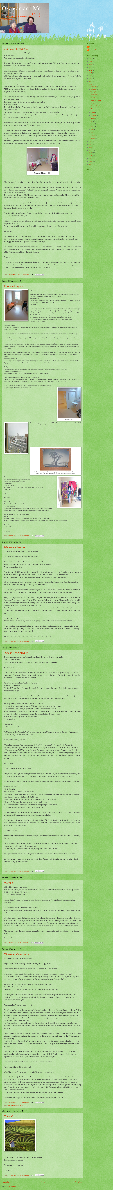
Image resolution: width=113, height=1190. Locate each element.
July (92, 121)
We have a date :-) (14, 547)
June (92, 124)
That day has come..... (16, 48)
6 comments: (26, 535)
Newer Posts (6, 1182)
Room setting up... (14, 286)
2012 (90, 153)
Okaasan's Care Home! (17, 954)
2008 (90, 164)
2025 (90, 61)
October (93, 112)
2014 (90, 147)
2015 (90, 144)
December (94, 86)
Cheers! (8, 1116)
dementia (16, 1105)
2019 (90, 78)
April (92, 129)
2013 (90, 150)
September (94, 115)
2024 (90, 64)
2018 (90, 81)
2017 (90, 84)
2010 (90, 158)
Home (43, 1182)
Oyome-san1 (92, 50)
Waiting (8, 882)
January (93, 138)
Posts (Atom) (12, 1186)
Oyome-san (92, 47)
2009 (90, 161)
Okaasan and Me (21, 8)
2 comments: (26, 641)
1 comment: (26, 942)
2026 (90, 58)
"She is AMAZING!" (16, 652)
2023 (90, 67)
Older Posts (79, 1182)
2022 (90, 70)
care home (11, 1105)
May (92, 126)
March (93, 132)
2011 (90, 156)
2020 (90, 75)
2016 (90, 141)
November (94, 89)
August (93, 118)
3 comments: (26, 274)
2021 (90, 73)
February (93, 135)
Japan (21, 1105)
